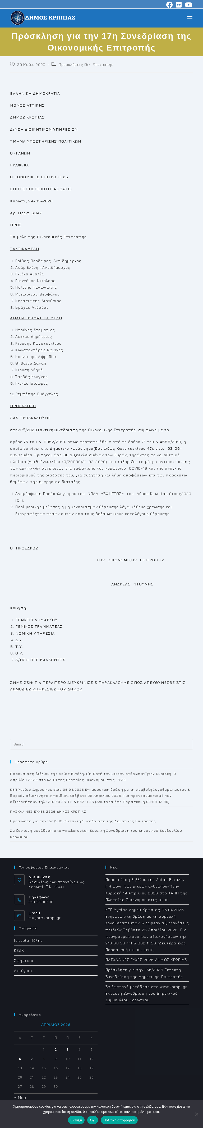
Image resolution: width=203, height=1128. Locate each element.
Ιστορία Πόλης (28, 940)
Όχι (92, 1120)
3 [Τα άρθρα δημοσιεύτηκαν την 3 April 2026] (68, 1049)
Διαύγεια (23, 970)
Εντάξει (76, 1120)
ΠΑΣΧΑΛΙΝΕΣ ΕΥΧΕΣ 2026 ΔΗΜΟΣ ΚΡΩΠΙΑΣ (48, 811)
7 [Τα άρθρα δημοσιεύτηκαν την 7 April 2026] (32, 1059)
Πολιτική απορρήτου (119, 1120)
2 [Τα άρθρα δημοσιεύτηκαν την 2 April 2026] (56, 1049)
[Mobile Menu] (189, 18)
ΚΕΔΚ (19, 950)
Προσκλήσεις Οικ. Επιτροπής (86, 64)
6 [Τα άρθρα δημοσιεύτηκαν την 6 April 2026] (20, 1059)
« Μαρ (20, 1097)
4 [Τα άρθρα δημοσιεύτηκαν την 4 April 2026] (80, 1049)
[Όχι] (196, 1114)
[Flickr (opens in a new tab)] (178, 5)
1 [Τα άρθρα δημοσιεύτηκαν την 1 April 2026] (44, 1049)
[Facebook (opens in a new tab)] (169, 5)
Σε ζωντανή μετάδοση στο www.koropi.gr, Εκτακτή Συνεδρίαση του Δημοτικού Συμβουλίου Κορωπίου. (146, 993)
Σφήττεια (24, 960)
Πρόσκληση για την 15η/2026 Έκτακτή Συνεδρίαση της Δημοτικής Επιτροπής (83, 821)
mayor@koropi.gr (45, 917)
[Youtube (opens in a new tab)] (187, 5)
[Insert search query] (101, 744)
